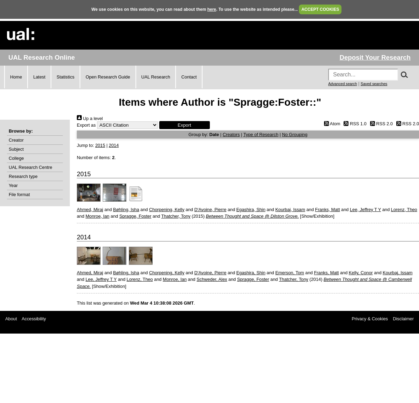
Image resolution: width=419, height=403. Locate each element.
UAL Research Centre (30, 167)
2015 (100, 145)
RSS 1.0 (354, 123)
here (211, 9)
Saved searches (374, 84)
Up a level (90, 118)
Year (13, 185)
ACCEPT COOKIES (320, 9)
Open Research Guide (108, 77)
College (16, 158)
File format (19, 194)
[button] (184, 125)
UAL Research (155, 77)
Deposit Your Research (375, 57)
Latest (39, 77)
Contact (189, 77)
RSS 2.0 (380, 123)
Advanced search (342, 84)
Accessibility (34, 318)
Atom (331, 123)
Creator (16, 140)
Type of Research (260, 134)
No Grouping (295, 134)
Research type (23, 176)
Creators (231, 134)
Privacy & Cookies (370, 318)
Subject (16, 149)
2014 (114, 145)
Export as (86, 125)
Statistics (65, 77)
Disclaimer (403, 318)
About (11, 318)
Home (16, 77)
